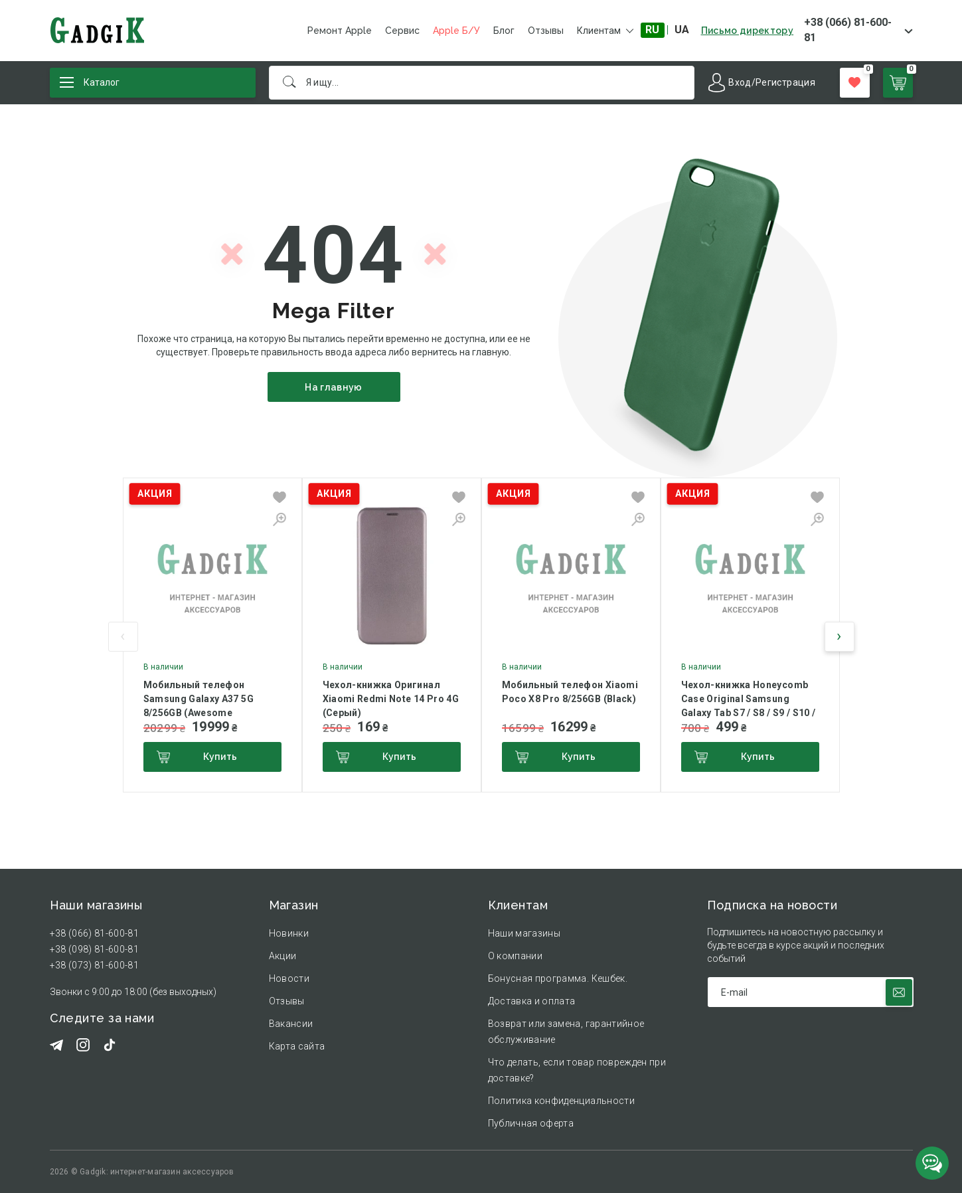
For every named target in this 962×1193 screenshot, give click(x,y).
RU (652, 29)
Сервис (402, 30)
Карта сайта (297, 1046)
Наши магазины (524, 933)
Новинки (289, 933)
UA (682, 29)
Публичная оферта (531, 1123)
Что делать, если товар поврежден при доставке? (577, 1070)
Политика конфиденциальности (561, 1100)
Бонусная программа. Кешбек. (557, 978)
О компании (515, 956)
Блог (504, 30)
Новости (289, 978)
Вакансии (291, 1023)
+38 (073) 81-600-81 (94, 965)
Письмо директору (747, 30)
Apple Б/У (456, 30)
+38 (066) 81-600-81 (848, 30)
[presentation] (123, 637)
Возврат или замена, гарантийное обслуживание (566, 1031)
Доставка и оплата (532, 1001)
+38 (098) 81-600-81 (94, 949)
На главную (333, 387)
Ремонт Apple (339, 30)
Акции (283, 956)
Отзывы (546, 30)
